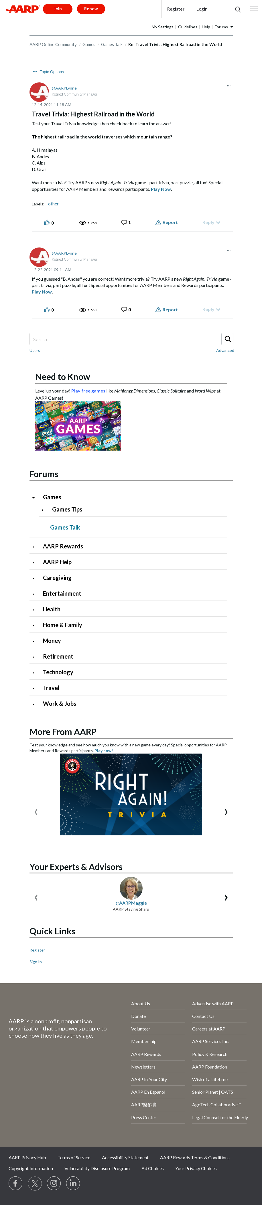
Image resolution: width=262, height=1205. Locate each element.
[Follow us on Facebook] (16, 1183)
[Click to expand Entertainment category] (35, 594)
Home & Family (62, 624)
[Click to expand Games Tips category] (45, 510)
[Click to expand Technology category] (35, 672)
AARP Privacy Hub (27, 1157)
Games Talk (112, 44)
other (53, 203)
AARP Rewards (63, 546)
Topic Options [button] (52, 72)
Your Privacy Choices (196, 1168)
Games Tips (67, 509)
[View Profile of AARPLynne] (64, 88)
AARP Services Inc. (210, 1041)
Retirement (58, 656)
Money (52, 640)
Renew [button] (91, 8)
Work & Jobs (59, 703)
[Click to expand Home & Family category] (35, 625)
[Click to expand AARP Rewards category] (35, 546)
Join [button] (58, 8)
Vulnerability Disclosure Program (97, 1168)
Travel (51, 687)
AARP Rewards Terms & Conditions (195, 1157)
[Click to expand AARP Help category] (35, 562)
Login (202, 8)
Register (175, 8)
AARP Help (57, 561)
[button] (254, 9)
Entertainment (62, 593)
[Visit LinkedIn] (73, 1183)
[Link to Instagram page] (54, 1183)
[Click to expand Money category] (35, 641)
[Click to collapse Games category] (35, 497)
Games (88, 44)
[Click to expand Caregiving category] (35, 578)
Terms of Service (74, 1157)
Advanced (225, 350)
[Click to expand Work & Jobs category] (35, 704)
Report (170, 222)
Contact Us (203, 1016)
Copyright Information (31, 1168)
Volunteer (140, 1028)
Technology (58, 672)
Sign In (35, 961)
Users (34, 350)
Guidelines (187, 26)
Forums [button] (221, 26)
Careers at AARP (208, 1028)
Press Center (143, 1117)
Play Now (161, 189)
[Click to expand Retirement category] (35, 657)
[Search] (131, 339)
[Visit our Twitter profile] (35, 1183)
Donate (138, 1016)
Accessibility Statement (125, 1157)
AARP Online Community (53, 44)
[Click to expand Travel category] (35, 688)
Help (206, 26)
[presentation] (36, 810)
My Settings (163, 26)
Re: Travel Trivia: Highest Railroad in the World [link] (175, 44)
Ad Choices (152, 1168)
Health (51, 609)
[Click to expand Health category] (35, 609)
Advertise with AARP (213, 1003)
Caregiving (57, 577)
